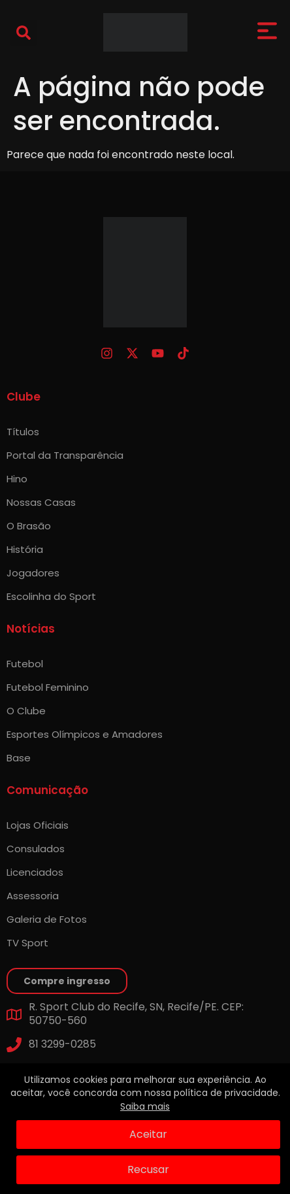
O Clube (26, 711)
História (25, 549)
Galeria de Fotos (47, 919)
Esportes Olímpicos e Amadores (85, 734)
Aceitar (148, 1134)
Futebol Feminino (48, 687)
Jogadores (33, 573)
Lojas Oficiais (38, 825)
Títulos (23, 432)
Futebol (25, 664)
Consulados (36, 848)
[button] (23, 33)
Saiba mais (145, 1106)
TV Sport (27, 943)
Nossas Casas (41, 502)
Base (19, 758)
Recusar (148, 1169)
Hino (17, 479)
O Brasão (29, 526)
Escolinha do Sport (51, 596)
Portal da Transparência (65, 455)
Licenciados (35, 872)
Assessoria (33, 896)
